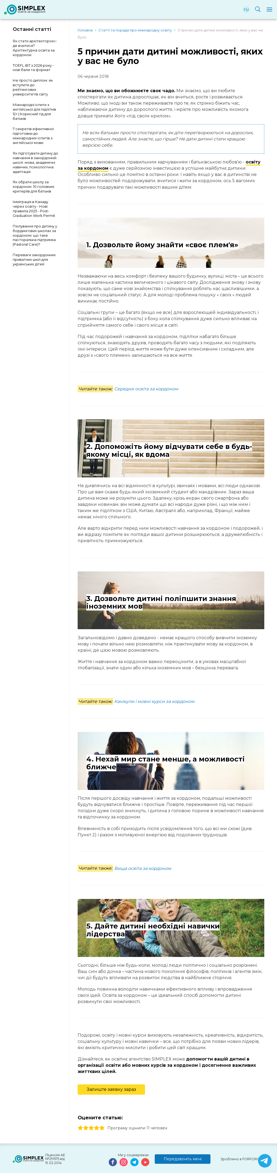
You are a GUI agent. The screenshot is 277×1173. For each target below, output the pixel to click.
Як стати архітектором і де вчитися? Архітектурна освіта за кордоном (34, 48)
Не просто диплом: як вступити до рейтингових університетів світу (33, 87)
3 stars (91, 1128)
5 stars (102, 1128)
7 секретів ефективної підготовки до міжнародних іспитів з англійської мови (33, 136)
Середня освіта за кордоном (146, 388)
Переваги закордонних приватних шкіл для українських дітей (34, 259)
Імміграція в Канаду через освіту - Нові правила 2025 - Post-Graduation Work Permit (34, 209)
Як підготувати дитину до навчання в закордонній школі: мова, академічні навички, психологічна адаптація (35, 162)
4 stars (96, 1128)
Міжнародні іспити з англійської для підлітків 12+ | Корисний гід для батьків (34, 111)
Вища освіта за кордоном (142, 868)
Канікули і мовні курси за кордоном (154, 701)
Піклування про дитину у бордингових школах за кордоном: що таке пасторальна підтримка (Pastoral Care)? (35, 235)
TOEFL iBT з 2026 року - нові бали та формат (33, 67)
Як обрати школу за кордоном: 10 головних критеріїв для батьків (33, 186)
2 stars (85, 1128)
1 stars (80, 1128)
